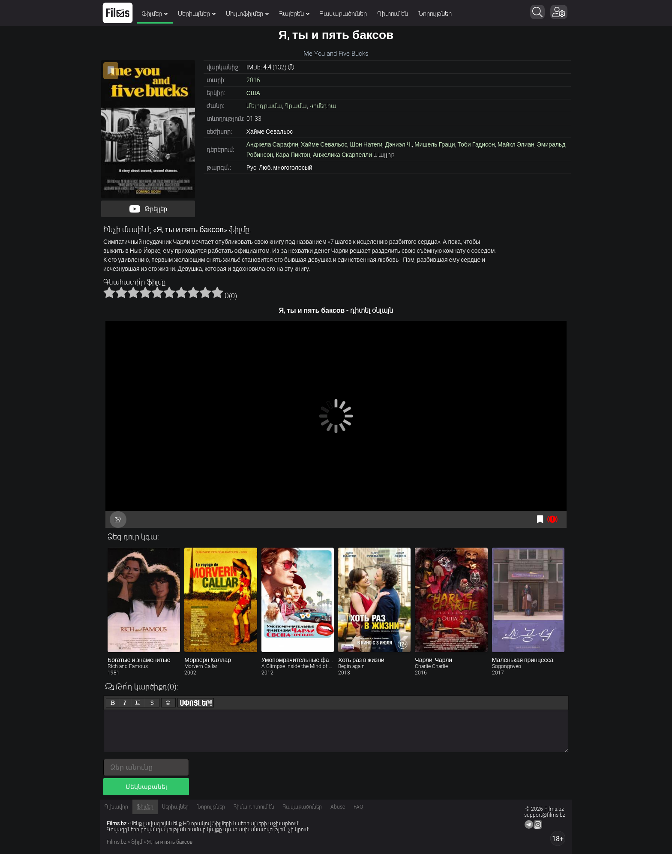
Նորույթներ (435, 14)
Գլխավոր (116, 807)
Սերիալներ (197, 14)
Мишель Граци (434, 144)
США (253, 93)
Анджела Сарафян (272, 144)
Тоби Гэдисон (476, 144)
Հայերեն (294, 14)
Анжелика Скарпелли (342, 154)
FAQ (358, 807)
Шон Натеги (366, 144)
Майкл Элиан (516, 144)
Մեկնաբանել (146, 786)
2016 (253, 80)
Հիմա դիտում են (254, 807)
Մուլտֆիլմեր (247, 14)
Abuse (337, 807)
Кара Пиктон (293, 154)
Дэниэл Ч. (398, 144)
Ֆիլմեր (155, 14)
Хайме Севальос (324, 144)
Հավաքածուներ (343, 14)
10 (217, 292)
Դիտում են (392, 14)
